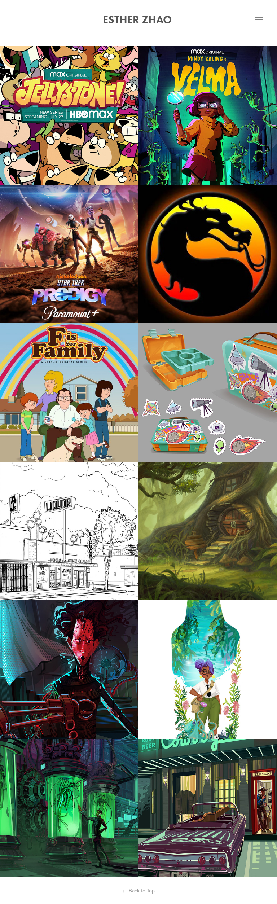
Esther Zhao (138, 19)
